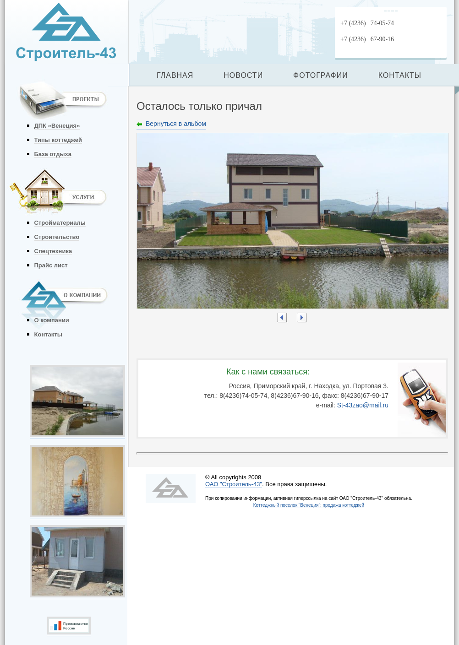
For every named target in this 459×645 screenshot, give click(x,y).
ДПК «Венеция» (57, 125)
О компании (51, 320)
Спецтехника (53, 251)
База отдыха (53, 154)
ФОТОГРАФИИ (320, 75)
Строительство (57, 236)
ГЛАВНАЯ (175, 75)
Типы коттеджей (58, 139)
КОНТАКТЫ (399, 75)
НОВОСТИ (243, 75)
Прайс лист (51, 265)
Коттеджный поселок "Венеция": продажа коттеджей (308, 505)
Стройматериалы (60, 222)
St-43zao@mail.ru (362, 405)
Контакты (48, 334)
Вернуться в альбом (176, 123)
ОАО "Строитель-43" (233, 484)
